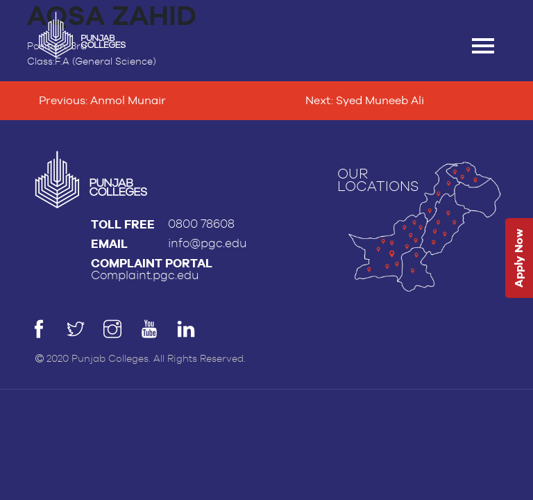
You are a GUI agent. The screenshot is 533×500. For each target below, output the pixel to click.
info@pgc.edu (207, 243)
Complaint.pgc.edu (145, 275)
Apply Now (518, 258)
